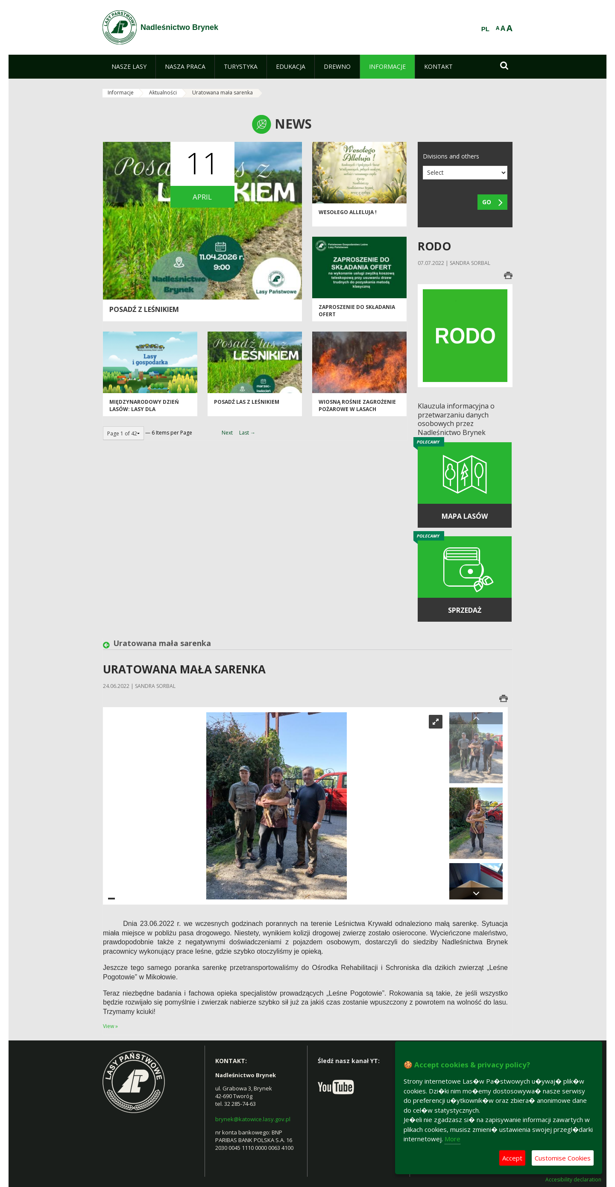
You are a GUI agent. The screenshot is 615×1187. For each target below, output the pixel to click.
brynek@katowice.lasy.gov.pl (252, 1119)
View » (110, 1026)
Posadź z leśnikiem (144, 309)
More (452, 1138)
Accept (512, 1158)
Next (227, 432)
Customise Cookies (563, 1158)
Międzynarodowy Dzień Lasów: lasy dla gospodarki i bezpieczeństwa (144, 413)
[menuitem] (128, 67)
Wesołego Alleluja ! (348, 212)
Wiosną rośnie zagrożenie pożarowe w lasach (357, 405)
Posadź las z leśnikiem (246, 401)
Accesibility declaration (573, 1180)
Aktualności (163, 92)
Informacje (121, 92)
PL (485, 29)
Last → (247, 432)
